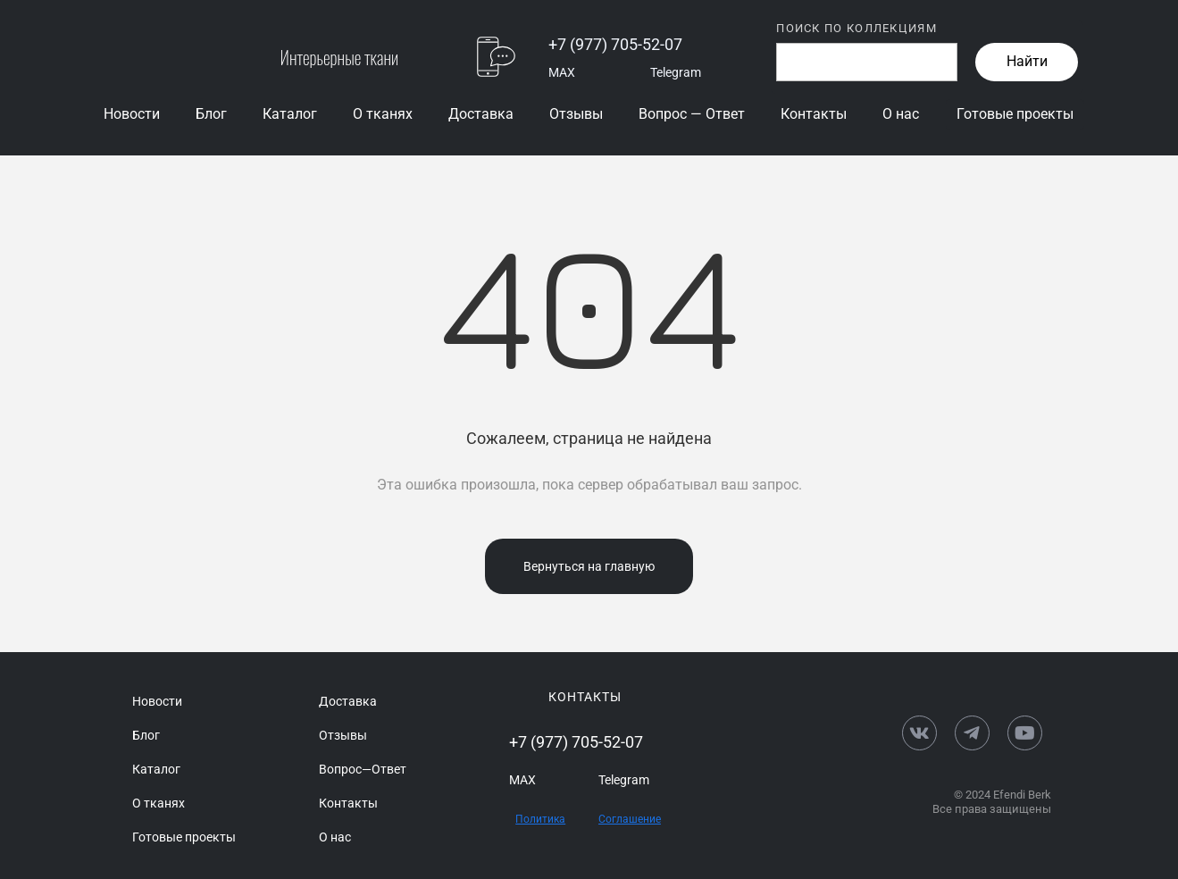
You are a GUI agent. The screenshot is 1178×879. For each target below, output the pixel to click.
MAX (561, 72)
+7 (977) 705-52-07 (615, 44)
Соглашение (629, 819)
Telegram (675, 72)
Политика (540, 819)
